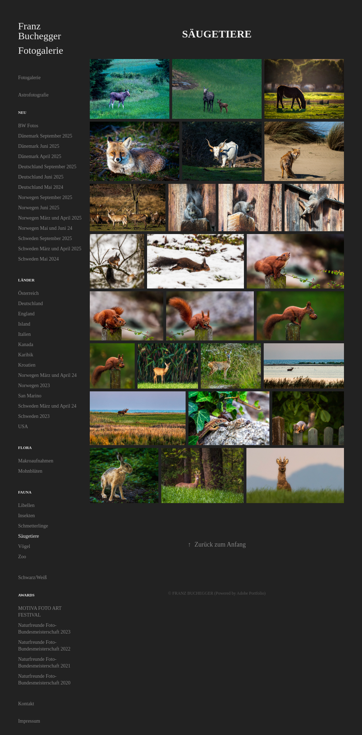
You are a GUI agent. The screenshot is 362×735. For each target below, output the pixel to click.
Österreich (28, 293)
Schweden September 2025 (45, 238)
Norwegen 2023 (34, 385)
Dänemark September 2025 (45, 136)
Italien (24, 334)
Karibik (25, 354)
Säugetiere (28, 536)
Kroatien (26, 365)
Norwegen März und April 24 (47, 375)
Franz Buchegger (39, 31)
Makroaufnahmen (35, 460)
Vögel (24, 546)
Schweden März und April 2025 (49, 248)
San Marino (29, 395)
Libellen (26, 505)
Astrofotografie (33, 95)
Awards (26, 595)
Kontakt (26, 703)
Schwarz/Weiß (32, 577)
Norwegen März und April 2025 (50, 218)
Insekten (26, 515)
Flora (25, 447)
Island (24, 324)
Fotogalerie (29, 77)
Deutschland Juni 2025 (40, 177)
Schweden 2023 (33, 416)
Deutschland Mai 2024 (40, 187)
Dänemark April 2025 (39, 156)
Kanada (25, 344)
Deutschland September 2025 (47, 166)
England (26, 313)
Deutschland (30, 303)
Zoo (22, 556)
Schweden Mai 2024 (38, 259)
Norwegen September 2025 (45, 197)
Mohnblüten (30, 471)
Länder (26, 280)
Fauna (24, 492)
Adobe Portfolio (250, 593)
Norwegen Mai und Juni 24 (45, 228)
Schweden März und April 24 (47, 406)
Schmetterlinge (33, 526)
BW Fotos (28, 125)
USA (23, 426)
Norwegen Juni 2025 (38, 207)
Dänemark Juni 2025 (38, 146)
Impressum (29, 721)
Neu (22, 112)
